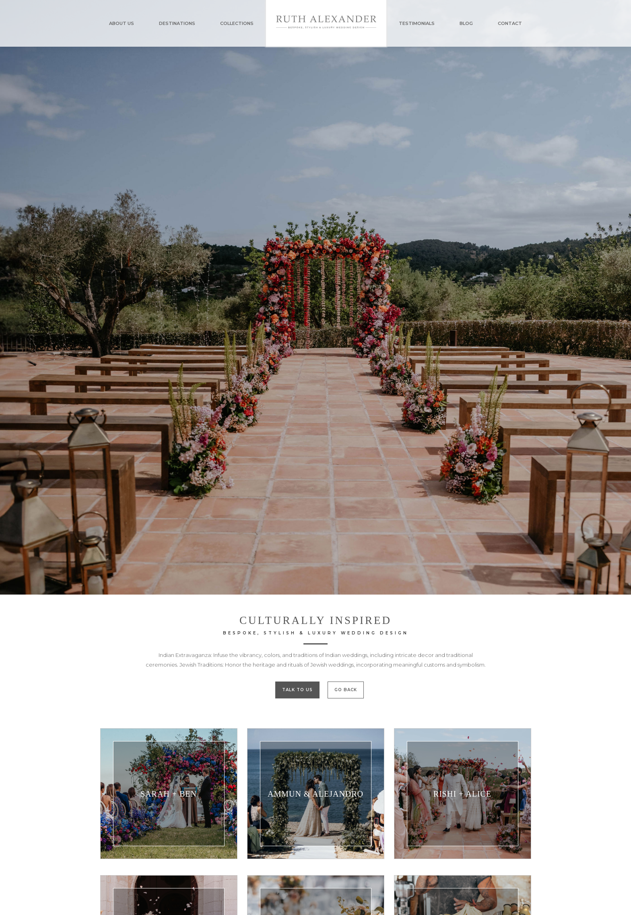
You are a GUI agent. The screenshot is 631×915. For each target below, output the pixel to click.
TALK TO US (297, 689)
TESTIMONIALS (417, 23)
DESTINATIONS (177, 23)
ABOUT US (121, 23)
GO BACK (345, 689)
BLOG (466, 23)
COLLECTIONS (237, 23)
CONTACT (510, 23)
